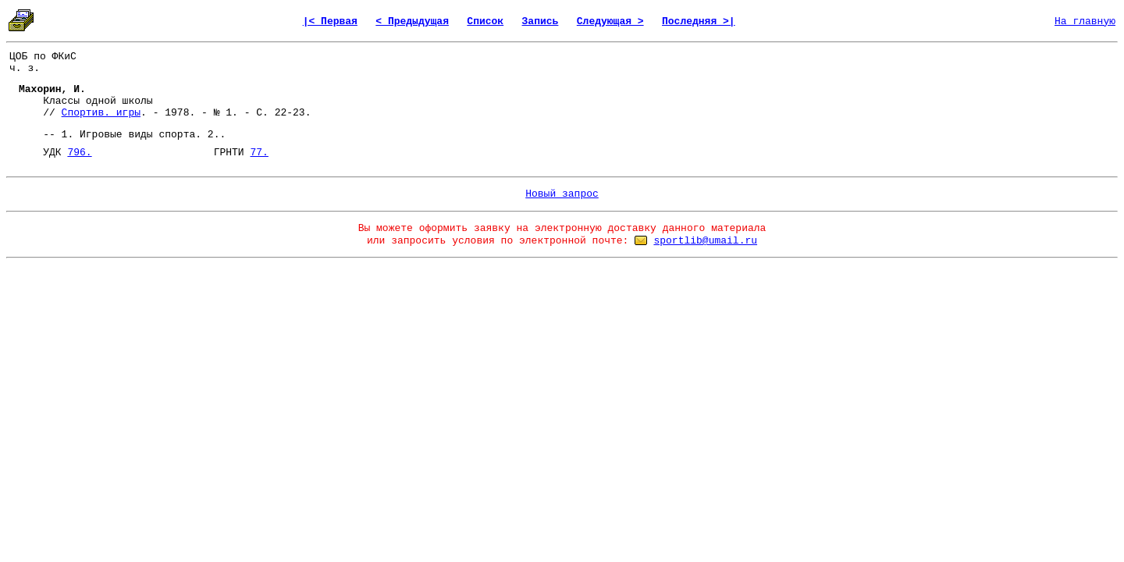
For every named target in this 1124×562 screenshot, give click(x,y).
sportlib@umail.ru (705, 241)
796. (79, 152)
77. (259, 152)
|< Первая (330, 21)
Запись (540, 21)
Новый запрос (562, 194)
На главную (1085, 21)
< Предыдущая (412, 21)
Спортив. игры (101, 113)
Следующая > (610, 21)
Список (485, 21)
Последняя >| (698, 21)
